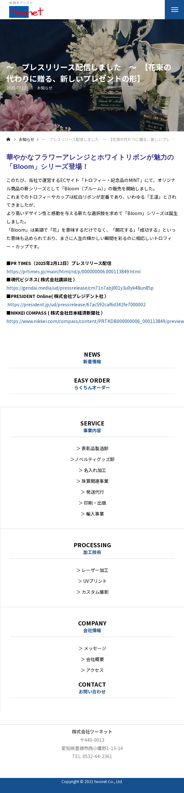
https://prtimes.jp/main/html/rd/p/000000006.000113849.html (73, 271)
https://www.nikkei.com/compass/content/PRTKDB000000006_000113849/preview (95, 321)
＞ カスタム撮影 (92, 592)
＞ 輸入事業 (92, 513)
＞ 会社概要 (92, 659)
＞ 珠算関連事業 (92, 481)
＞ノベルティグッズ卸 (92, 459)
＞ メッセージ (92, 648)
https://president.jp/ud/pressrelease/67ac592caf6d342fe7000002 (76, 304)
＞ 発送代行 (92, 492)
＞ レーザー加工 (92, 570)
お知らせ (44, 87)
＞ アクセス (92, 670)
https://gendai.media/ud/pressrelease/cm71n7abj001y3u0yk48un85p (80, 288)
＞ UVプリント (92, 581)
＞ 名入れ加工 (92, 470)
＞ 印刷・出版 (92, 502)
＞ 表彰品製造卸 (92, 448)
